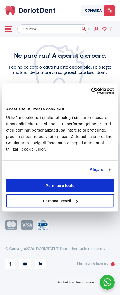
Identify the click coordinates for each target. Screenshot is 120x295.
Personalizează (60, 201)
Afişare (96, 169)
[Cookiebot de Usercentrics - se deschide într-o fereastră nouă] (91, 90)
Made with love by (96, 264)
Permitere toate (60, 185)
